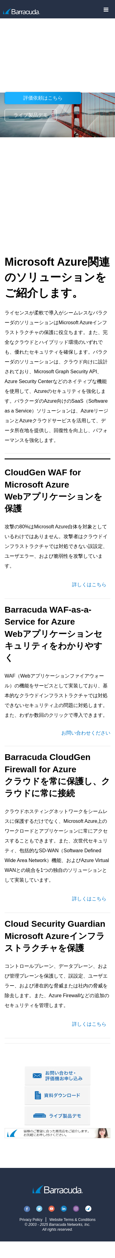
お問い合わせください (85, 732)
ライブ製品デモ (30, 115)
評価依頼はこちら (43, 98)
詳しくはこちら (89, 584)
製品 (9, 25)
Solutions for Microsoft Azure (54, 25)
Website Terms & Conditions (72, 1220)
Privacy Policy (30, 1220)
